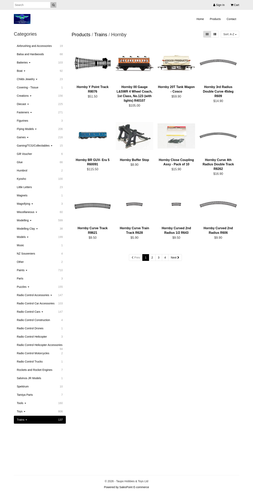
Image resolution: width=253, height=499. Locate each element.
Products (215, 19)
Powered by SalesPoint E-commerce (126, 487)
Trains (100, 34)
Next (175, 257)
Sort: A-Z (230, 34)
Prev (135, 257)
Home (200, 19)
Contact (231, 19)
